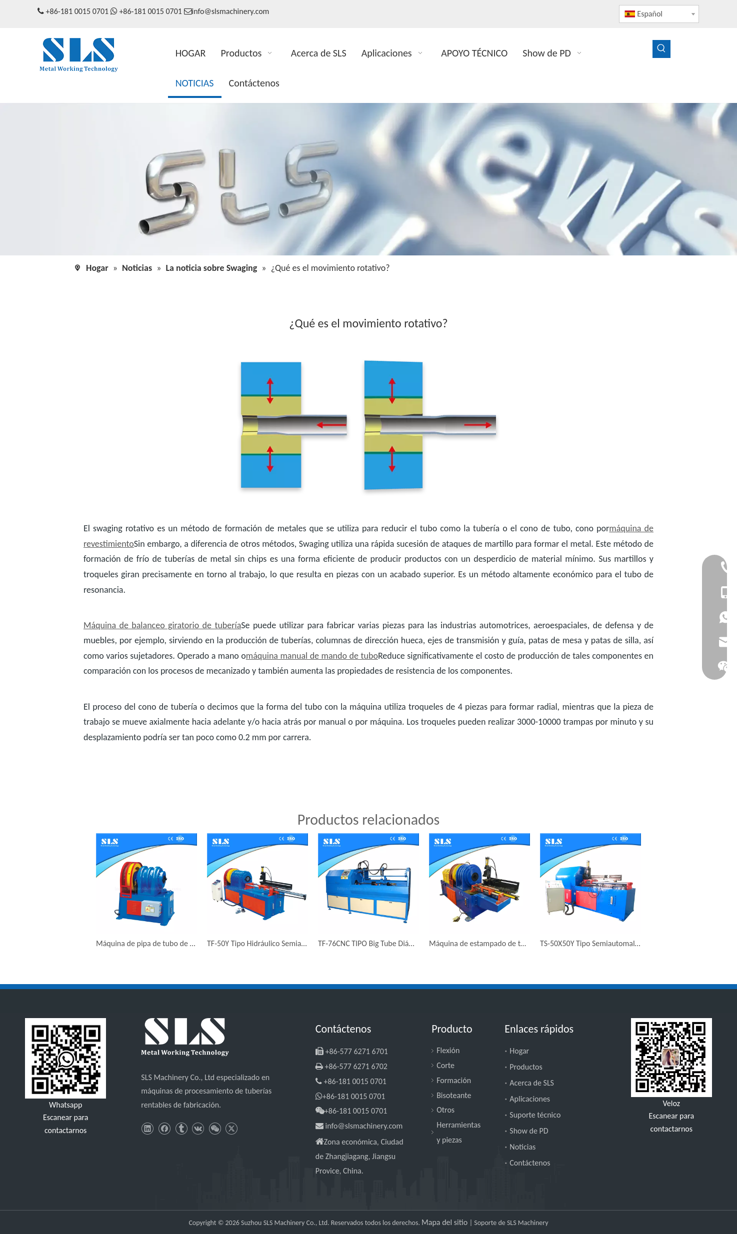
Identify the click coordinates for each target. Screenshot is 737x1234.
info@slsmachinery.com (231, 11)
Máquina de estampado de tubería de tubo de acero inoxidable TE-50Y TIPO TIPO (479, 943)
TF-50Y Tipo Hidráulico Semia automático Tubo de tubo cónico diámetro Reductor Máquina (257, 943)
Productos (526, 1067)
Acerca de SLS (532, 1083)
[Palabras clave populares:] (661, 49)
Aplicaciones (530, 1099)
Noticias (523, 1147)
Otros (445, 1110)
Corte (445, 1065)
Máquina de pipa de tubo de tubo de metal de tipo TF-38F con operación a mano (146, 943)
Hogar (519, 1051)
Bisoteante (453, 1095)
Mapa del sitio (446, 1222)
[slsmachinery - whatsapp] (65, 1058)
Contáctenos (530, 1163)
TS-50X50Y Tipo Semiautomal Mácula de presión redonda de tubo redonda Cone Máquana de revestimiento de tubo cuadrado (590, 943)
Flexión (448, 1050)
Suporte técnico (535, 1115)
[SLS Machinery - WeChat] (671, 1057)
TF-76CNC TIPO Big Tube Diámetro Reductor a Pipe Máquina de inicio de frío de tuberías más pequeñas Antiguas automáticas (368, 943)
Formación (453, 1080)
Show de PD (529, 1131)
